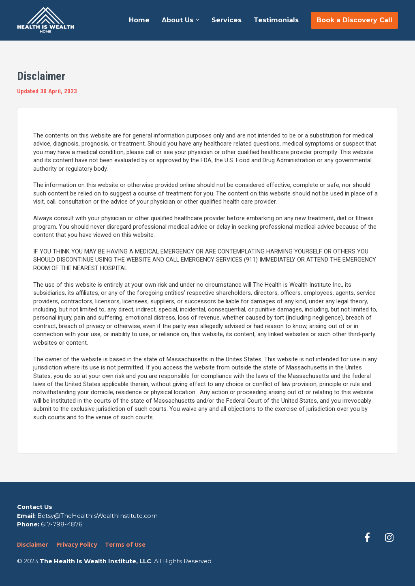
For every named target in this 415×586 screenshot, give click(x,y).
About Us (177, 20)
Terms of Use (125, 544)
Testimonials (276, 20)
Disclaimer (32, 544)
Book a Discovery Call (354, 20)
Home (139, 20)
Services (227, 20)
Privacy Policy (76, 544)
